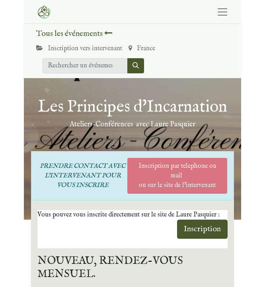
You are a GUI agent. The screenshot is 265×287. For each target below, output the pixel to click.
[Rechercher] (135, 65)
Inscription (202, 229)
